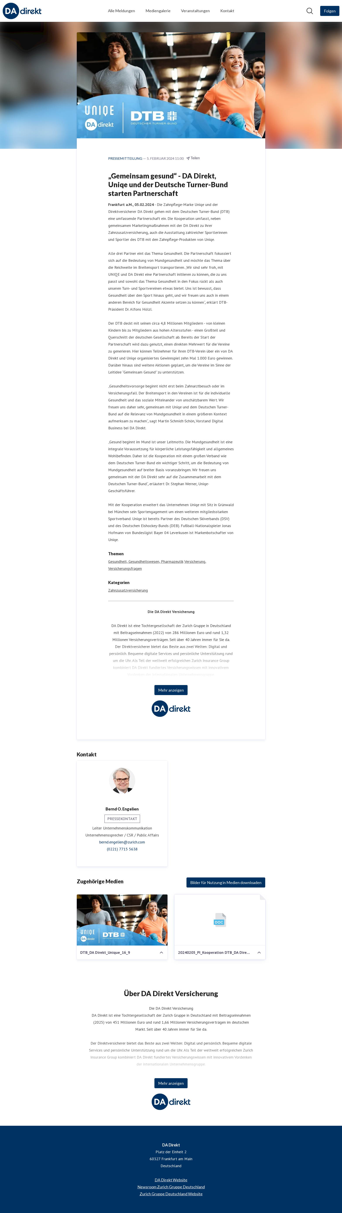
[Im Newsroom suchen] (309, 10)
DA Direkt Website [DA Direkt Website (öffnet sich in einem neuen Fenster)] (171, 1179)
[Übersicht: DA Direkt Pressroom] (22, 11)
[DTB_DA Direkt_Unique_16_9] (122, 920)
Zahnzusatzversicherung (128, 590)
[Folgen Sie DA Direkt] (329, 11)
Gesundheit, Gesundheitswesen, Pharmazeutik (145, 561)
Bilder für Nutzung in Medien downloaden (226, 882)
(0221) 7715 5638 (122, 848)
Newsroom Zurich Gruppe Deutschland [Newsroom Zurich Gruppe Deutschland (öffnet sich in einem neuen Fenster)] (171, 1186)
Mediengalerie (158, 10)
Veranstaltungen (195, 10)
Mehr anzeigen (171, 690)
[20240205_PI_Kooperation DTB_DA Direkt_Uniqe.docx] (219, 920)
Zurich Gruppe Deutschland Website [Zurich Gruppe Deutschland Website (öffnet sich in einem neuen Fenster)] (171, 1193)
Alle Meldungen (121, 10)
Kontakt (227, 10)
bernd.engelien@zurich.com (122, 842)
